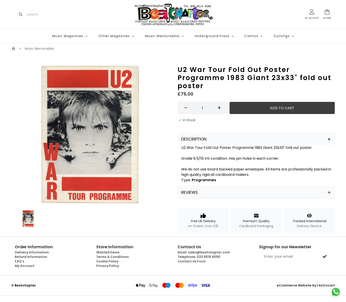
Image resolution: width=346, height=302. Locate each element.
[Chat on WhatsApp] (336, 292)
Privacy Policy (107, 266)
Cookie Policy (107, 261)
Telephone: (199, 257)
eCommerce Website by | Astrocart (306, 285)
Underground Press (214, 36)
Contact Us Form (192, 261)
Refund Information (31, 257)
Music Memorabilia (164, 36)
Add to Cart (282, 108)
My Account (24, 266)
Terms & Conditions (112, 257)
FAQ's (19, 261)
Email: (204, 252)
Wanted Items (108, 252)
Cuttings (284, 36)
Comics (253, 36)
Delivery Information (32, 252)
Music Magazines (70, 36)
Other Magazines (116, 36)
